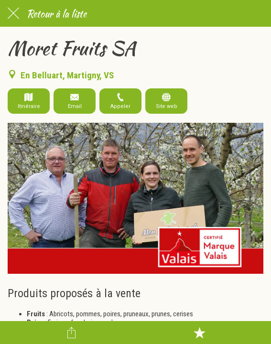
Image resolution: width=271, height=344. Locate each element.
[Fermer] (13, 13)
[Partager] (71, 332)
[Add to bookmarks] (199, 332)
